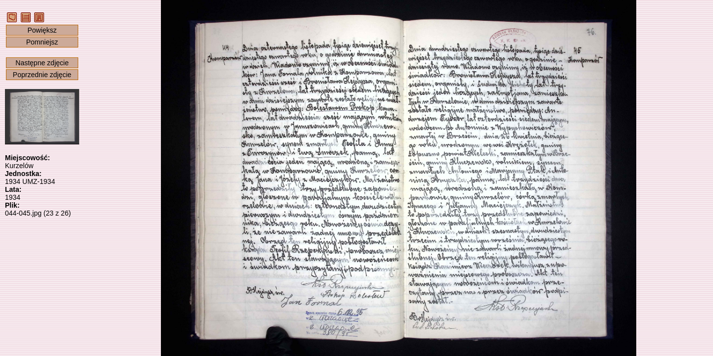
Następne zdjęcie (41, 63)
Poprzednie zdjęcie (42, 75)
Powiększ (41, 30)
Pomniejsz (42, 42)
